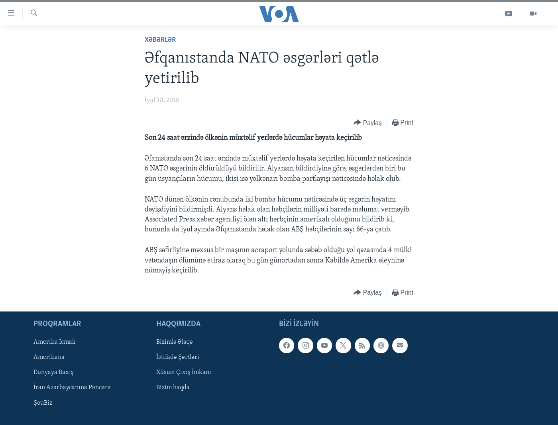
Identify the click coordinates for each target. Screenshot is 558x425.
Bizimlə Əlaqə (174, 342)
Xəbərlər (160, 40)
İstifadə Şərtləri (177, 357)
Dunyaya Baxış (53, 373)
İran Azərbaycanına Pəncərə (72, 388)
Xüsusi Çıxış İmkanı (183, 373)
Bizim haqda (173, 388)
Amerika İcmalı (54, 342)
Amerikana (49, 357)
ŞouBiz (42, 403)
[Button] (368, 123)
